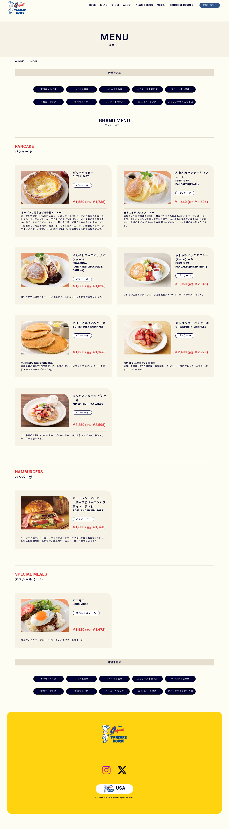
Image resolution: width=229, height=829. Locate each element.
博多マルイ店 (81, 101)
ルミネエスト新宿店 (147, 89)
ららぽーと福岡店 (114, 101)
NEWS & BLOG (144, 5)
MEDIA (161, 5)
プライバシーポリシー (134, 767)
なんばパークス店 (147, 101)
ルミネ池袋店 (81, 89)
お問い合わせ (210, 4)
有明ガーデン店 (48, 101)
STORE (115, 5)
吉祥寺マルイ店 (48, 89)
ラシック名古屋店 (180, 89)
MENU (104, 5)
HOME (92, 5)
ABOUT (127, 5)
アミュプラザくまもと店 (180, 101)
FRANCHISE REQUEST (181, 5)
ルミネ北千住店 (114, 89)
